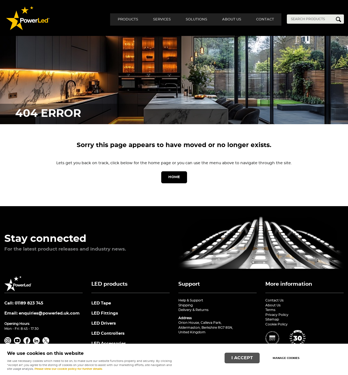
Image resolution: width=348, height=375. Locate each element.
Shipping (185, 305)
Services (157, 19)
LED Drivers (103, 324)
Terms (270, 310)
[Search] (311, 19)
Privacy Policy (276, 314)
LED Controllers (108, 334)
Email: (42, 313)
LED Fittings (104, 314)
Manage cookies (286, 358)
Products (121, 19)
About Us (229, 19)
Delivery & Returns (193, 310)
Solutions (193, 19)
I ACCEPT (242, 358)
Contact (264, 19)
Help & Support (190, 300)
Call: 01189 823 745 (23, 303)
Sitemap (272, 319)
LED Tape (101, 303)
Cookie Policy (276, 324)
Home (174, 177)
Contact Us (274, 300)
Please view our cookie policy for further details (68, 369)
